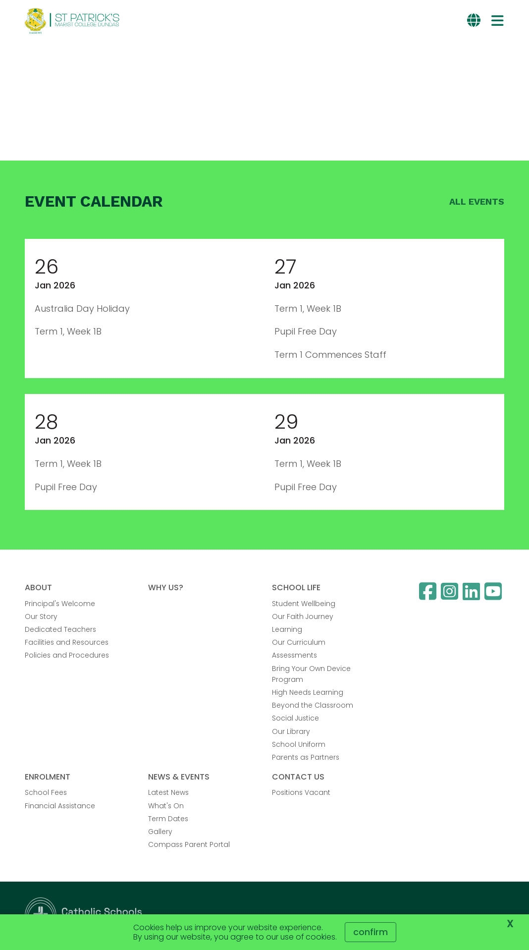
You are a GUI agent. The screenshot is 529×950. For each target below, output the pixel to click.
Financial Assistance (60, 806)
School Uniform (298, 744)
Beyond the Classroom (312, 705)
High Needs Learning (307, 692)
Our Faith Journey (302, 616)
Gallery (160, 832)
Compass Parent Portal (189, 844)
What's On (166, 806)
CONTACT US (298, 776)
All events (476, 201)
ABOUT (38, 587)
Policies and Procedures (67, 655)
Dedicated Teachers (60, 629)
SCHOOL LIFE (296, 587)
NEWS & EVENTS (179, 776)
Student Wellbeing (303, 604)
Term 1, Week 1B (68, 331)
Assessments (294, 655)
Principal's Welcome (60, 604)
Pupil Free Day (305, 331)
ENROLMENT (47, 776)
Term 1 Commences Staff (330, 354)
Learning (287, 629)
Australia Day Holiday (82, 308)
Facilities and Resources (66, 642)
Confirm (370, 932)
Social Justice (295, 718)
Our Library (291, 731)
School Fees (46, 792)
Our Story (41, 616)
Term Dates (168, 819)
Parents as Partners (305, 757)
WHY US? (165, 587)
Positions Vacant (301, 792)
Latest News (168, 792)
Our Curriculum (298, 642)
